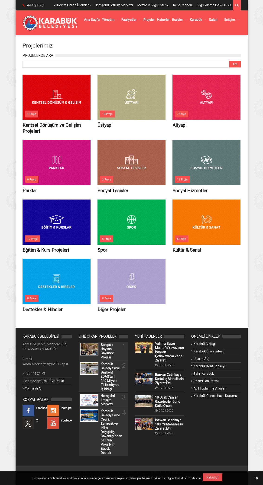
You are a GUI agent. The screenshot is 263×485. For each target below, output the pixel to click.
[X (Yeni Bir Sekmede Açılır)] (35, 423)
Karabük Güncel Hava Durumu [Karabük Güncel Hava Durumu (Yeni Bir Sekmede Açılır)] (215, 396)
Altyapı (179, 125)
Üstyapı (104, 125)
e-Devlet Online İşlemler (71, 5)
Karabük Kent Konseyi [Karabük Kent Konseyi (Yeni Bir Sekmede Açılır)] (209, 366)
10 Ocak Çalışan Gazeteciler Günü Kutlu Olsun (167, 402)
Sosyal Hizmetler (190, 190)
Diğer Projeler (111, 309)
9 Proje (31, 179)
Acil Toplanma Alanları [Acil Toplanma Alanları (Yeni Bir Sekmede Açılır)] (210, 388)
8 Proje (31, 298)
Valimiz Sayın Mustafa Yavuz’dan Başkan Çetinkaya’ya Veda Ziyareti (169, 352)
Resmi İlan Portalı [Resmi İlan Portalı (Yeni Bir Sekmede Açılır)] (206, 381)
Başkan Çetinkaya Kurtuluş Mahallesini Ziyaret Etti (169, 379)
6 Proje (181, 239)
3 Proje (106, 179)
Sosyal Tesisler (112, 190)
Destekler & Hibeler (43, 309)
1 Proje (31, 114)
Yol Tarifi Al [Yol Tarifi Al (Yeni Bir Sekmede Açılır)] (33, 388)
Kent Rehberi (182, 5)
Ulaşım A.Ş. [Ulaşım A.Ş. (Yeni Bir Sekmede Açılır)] (202, 359)
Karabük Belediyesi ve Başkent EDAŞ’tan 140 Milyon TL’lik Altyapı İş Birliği (110, 376)
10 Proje (32, 239)
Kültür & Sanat (186, 250)
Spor (102, 250)
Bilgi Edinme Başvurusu (214, 5)
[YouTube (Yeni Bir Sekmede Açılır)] (59, 423)
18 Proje (107, 114)
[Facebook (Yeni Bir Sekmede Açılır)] (35, 410)
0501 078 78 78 (53, 381)
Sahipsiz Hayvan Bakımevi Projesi (107, 351)
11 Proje (182, 179)
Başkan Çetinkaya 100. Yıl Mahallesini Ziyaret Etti (169, 424)
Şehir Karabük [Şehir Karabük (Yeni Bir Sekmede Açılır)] (204, 373)
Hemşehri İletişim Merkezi (114, 5)
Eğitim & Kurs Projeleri (46, 250)
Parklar (30, 190)
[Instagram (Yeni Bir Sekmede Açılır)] (59, 410)
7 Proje (181, 114)
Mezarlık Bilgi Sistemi (153, 5)
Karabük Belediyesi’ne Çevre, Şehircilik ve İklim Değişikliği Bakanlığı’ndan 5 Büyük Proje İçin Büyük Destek (110, 432)
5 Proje (106, 239)
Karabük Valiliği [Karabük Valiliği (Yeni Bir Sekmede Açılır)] (205, 344)
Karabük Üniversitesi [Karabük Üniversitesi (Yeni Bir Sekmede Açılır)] (208, 351)
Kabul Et (212, 477)
